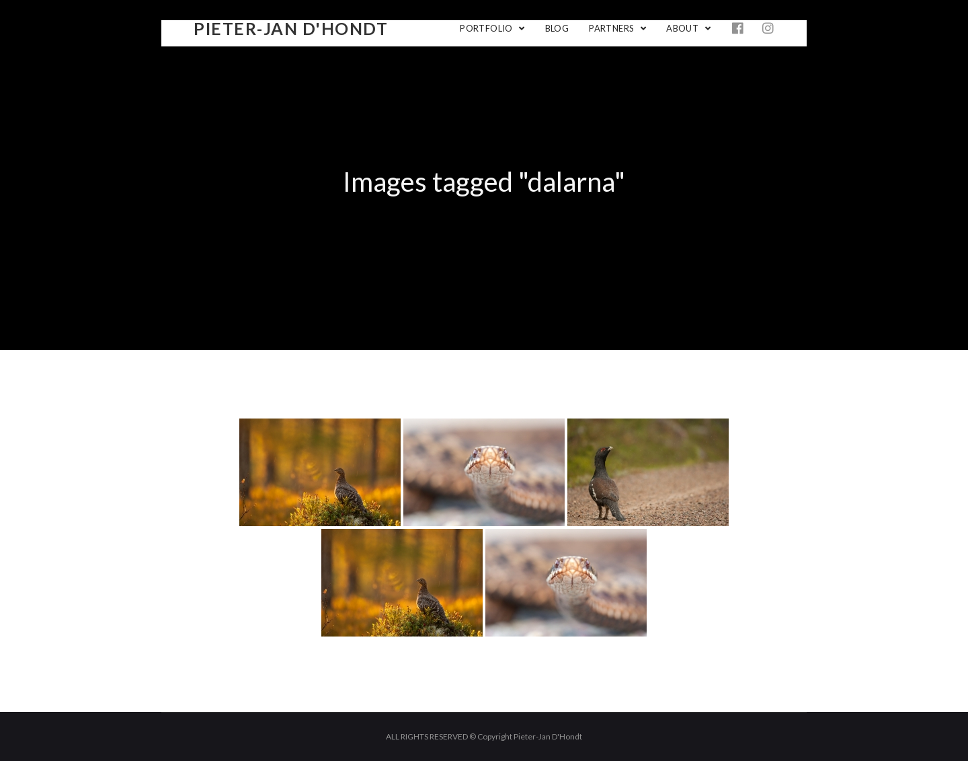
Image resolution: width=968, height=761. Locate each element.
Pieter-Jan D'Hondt (291, 28)
